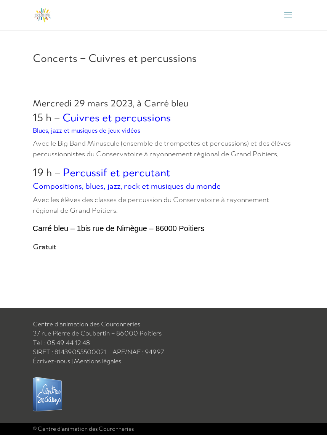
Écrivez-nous (51, 361)
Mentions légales (97, 361)
